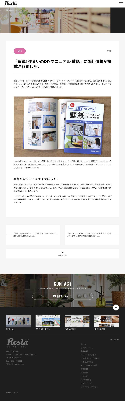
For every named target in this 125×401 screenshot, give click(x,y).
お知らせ (19, 10)
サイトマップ (86, 383)
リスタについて (87, 348)
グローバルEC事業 (90, 365)
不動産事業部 (88, 362)
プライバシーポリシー (89, 387)
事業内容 (84, 351)
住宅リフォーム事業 (91, 358)
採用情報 (84, 373)
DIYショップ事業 (89, 355)
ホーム (83, 344)
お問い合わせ (62, 296)
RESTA (10, 10)
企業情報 (84, 369)
